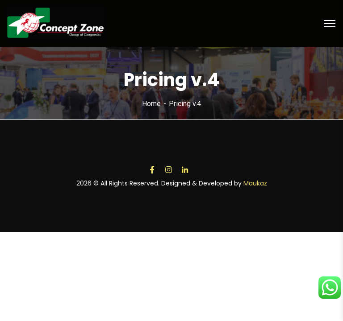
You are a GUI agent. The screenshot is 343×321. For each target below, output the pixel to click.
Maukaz (255, 183)
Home (151, 103)
